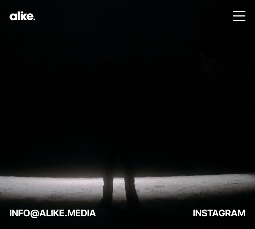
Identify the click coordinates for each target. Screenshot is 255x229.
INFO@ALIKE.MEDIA (53, 213)
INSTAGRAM (219, 213)
